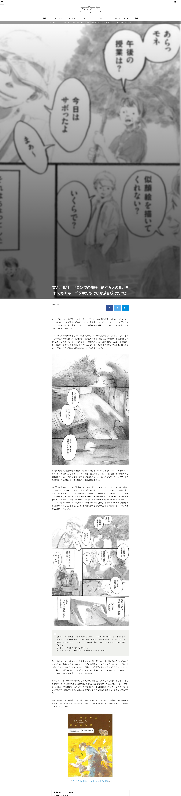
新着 (44, 18)
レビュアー (104, 18)
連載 (136, 18)
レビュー (87, 18)
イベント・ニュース (121, 18)
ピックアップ (57, 18)
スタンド (72, 18)
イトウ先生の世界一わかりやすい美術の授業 (90, 781)
